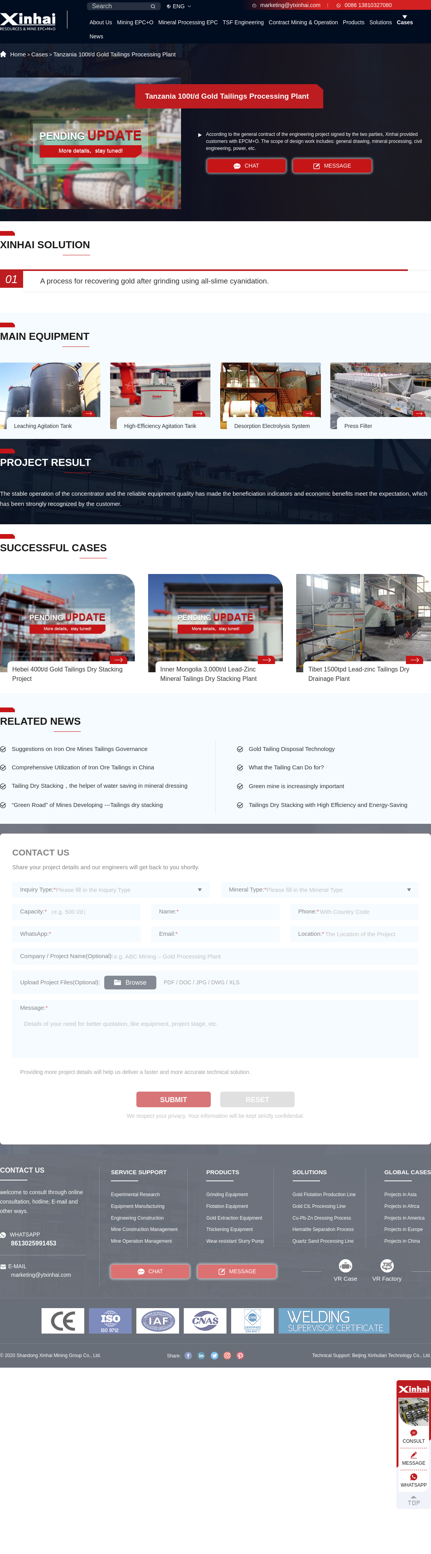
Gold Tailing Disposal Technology (292, 748)
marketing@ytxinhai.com (286, 5)
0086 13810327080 (364, 5)
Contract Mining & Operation (303, 22)
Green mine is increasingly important (296, 786)
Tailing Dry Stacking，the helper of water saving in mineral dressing (100, 785)
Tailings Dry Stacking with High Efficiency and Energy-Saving (328, 804)
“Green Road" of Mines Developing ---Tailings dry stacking (87, 804)
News (96, 36)
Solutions (380, 22)
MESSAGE (332, 165)
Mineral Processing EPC (188, 22)
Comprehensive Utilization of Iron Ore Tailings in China (83, 767)
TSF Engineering (243, 22)
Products (353, 22)
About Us (100, 22)
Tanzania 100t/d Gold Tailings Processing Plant (114, 54)
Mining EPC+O (135, 22)
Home (18, 54)
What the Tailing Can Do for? (286, 767)
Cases (405, 22)
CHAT (246, 165)
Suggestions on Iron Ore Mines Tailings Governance (80, 748)
